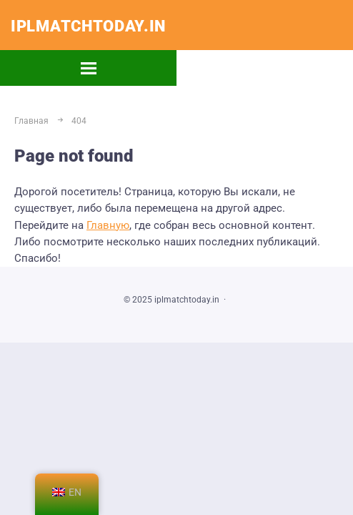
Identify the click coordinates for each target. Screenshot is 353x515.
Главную (107, 225)
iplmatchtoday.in (88, 26)
